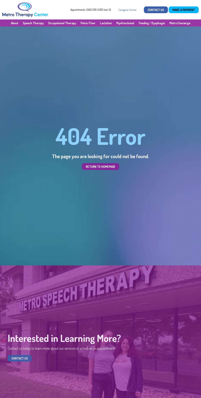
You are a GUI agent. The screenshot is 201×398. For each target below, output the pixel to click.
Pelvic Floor (88, 23)
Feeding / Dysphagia (152, 23)
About (14, 23)
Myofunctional (125, 23)
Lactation (106, 23)
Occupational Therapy (62, 23)
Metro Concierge (179, 23)
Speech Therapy (33, 23)
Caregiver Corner (128, 9)
